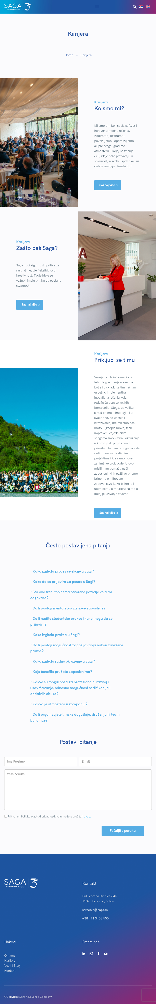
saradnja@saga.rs (95, 909)
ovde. (87, 815)
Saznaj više (109, 186)
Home (69, 55)
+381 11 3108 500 (95, 917)
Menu (97, 7)
